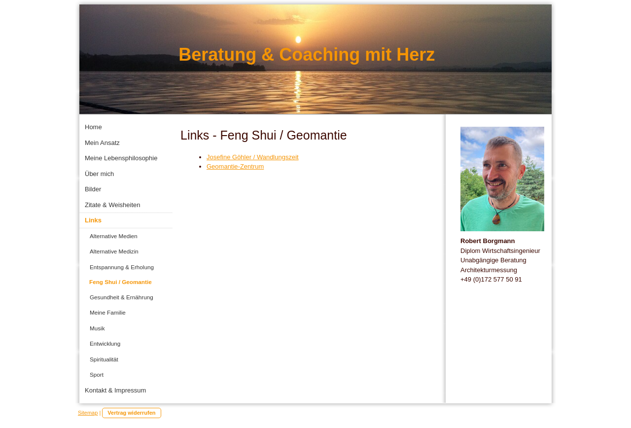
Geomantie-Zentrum (235, 166)
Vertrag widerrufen (131, 413)
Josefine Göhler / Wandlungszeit (253, 157)
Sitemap (88, 413)
